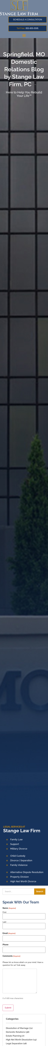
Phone (5, 945)
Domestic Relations (15, 1032)
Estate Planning (13, 1036)
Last (4, 922)
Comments (11, 956)
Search (39, 891)
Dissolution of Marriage (17, 1028)
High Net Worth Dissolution (19, 1039)
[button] (24, 35)
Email (9, 933)
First (4, 912)
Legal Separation (14, 1043)
